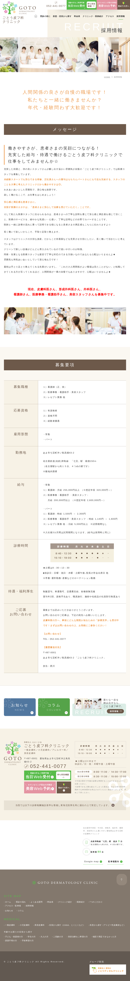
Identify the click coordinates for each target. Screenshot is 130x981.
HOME (107, 77)
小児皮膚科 (25, 925)
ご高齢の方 (58, 937)
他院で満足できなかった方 (104, 937)
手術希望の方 (28, 940)
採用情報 (121, 16)
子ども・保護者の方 (14, 937)
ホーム (8, 902)
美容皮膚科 (39, 925)
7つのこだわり (96, 902)
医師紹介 (81, 902)
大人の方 (44, 937)
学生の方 (32, 937)
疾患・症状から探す (62, 16)
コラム (21, 911)
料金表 (77, 16)
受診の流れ (21, 902)
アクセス (110, 16)
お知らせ (9, 911)
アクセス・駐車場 (13, 906)
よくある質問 (37, 902)
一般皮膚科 (10, 925)
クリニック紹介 (65, 902)
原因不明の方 (11, 940)
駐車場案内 (115, 861)
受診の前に (45, 16)
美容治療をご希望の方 (78, 937)
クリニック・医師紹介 (93, 16)
